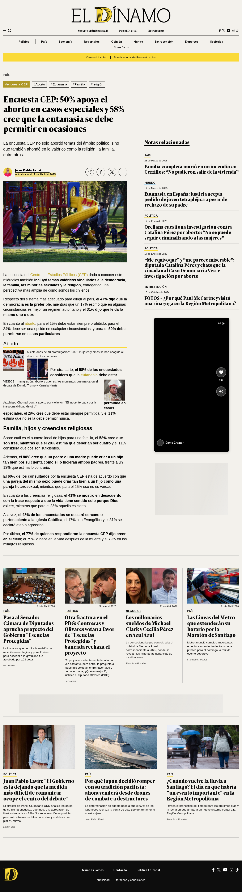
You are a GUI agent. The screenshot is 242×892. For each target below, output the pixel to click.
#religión (97, 84)
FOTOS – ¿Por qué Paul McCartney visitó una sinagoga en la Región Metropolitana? (190, 301)
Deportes (191, 41)
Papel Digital (128, 30)
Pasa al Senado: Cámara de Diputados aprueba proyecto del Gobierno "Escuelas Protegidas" (28, 628)
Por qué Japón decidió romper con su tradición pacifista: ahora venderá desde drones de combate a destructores (120, 789)
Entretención (164, 41)
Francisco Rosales (136, 663)
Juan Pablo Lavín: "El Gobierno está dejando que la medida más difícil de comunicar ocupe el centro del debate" (38, 789)
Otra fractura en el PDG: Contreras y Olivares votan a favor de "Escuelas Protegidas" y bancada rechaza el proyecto (89, 634)
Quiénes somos (92, 870)
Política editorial (148, 870)
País (44, 41)
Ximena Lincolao (96, 57)
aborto (30, 323)
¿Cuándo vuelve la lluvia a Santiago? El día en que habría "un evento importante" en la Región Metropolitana (201, 789)
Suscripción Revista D (93, 30)
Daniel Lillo (9, 826)
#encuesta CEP (16, 84)
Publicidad (103, 880)
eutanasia (89, 375)
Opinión (116, 41)
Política (23, 41)
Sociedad (216, 41)
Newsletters (156, 30)
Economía (65, 41)
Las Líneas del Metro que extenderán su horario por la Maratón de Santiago (211, 625)
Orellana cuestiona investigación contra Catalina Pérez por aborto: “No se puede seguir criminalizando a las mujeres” (188, 232)
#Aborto (39, 84)
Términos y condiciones (130, 880)
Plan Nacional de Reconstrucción (135, 57)
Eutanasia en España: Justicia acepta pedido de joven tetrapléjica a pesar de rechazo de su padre (185, 199)
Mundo (138, 41)
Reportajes (91, 41)
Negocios (133, 611)
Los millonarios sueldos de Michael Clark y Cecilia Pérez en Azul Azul (149, 625)
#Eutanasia (59, 84)
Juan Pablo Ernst (28, 170)
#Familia (79, 84)
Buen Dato (121, 47)
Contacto (120, 870)
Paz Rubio (9, 665)
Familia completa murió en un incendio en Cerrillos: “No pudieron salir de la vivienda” (191, 169)
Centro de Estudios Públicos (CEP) (59, 275)
